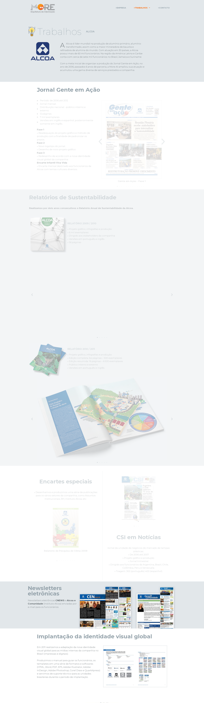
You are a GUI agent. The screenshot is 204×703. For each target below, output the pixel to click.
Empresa (121, 8)
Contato (164, 8)
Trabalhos (144, 8)
